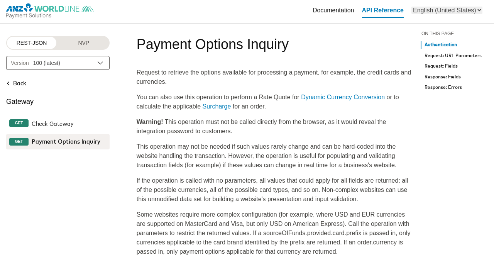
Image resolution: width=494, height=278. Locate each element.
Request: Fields (441, 66)
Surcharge (217, 106)
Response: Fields (443, 77)
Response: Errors (443, 87)
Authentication (441, 44)
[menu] (446, 10)
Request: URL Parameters (453, 55)
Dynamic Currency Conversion (343, 97)
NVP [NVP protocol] (83, 43)
